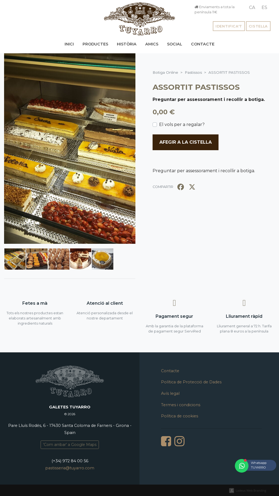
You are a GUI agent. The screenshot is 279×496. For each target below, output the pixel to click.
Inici (69, 44)
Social (174, 44)
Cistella (258, 26)
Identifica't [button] (229, 26)
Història (127, 44)
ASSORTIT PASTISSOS (196, 87)
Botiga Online (165, 72)
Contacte (202, 44)
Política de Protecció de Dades (191, 382)
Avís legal (170, 393)
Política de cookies (179, 416)
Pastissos (193, 72)
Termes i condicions (180, 404)
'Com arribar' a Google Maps (69, 444)
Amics (151, 44)
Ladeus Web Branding (251, 490)
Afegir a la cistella (185, 142)
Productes (95, 44)
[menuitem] (252, 7)
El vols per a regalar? (182, 124)
